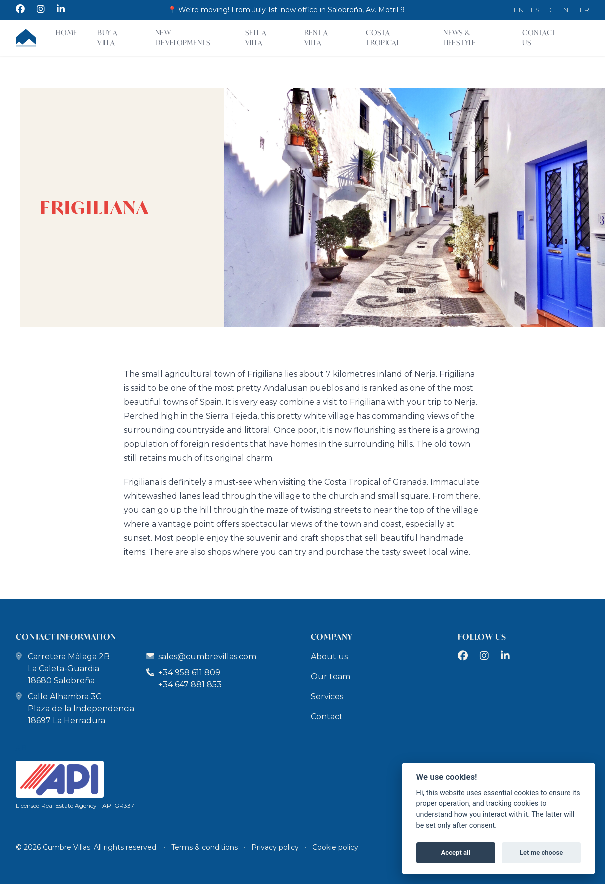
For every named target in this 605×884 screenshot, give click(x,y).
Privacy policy (275, 847)
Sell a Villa (255, 37)
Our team (330, 676)
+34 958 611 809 (183, 672)
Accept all (455, 852)
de (551, 9)
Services (327, 696)
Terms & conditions (204, 847)
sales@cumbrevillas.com (207, 656)
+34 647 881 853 (190, 684)
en (518, 9)
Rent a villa (316, 37)
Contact (327, 716)
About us (329, 656)
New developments (182, 37)
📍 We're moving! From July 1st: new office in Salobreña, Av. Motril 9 (286, 9)
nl (568, 9)
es (535, 9)
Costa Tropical (383, 37)
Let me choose (541, 852)
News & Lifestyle (459, 37)
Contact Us (539, 37)
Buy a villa (107, 37)
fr (584, 9)
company (332, 636)
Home (66, 32)
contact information (66, 636)
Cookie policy (335, 847)
